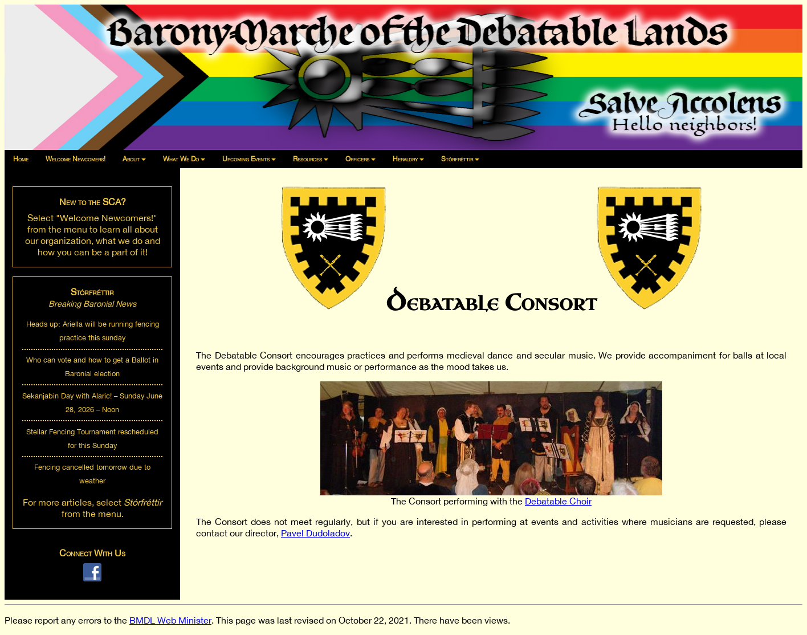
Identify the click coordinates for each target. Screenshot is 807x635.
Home (20, 159)
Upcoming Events (246, 159)
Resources (307, 159)
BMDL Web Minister (170, 620)
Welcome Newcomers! (75, 159)
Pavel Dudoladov (315, 533)
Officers (357, 159)
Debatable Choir (558, 501)
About (131, 159)
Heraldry (405, 159)
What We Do (181, 159)
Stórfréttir (457, 159)
